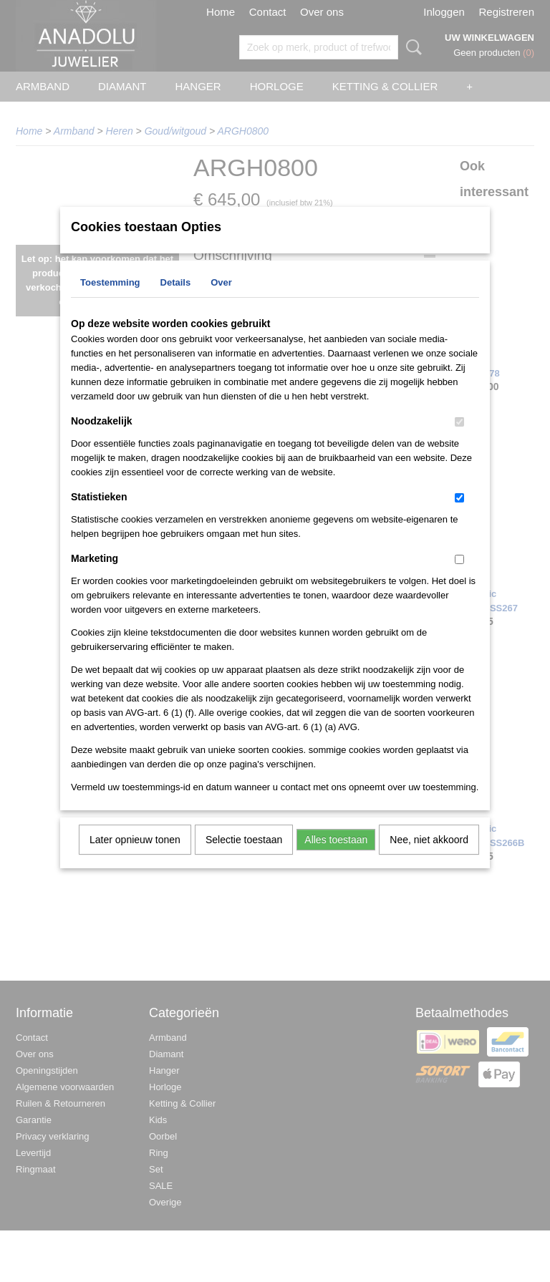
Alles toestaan (335, 858)
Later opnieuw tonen (135, 858)
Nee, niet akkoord (429, 858)
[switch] (459, 440)
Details (175, 301)
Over (221, 301)
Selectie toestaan (244, 858)
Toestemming (110, 301)
